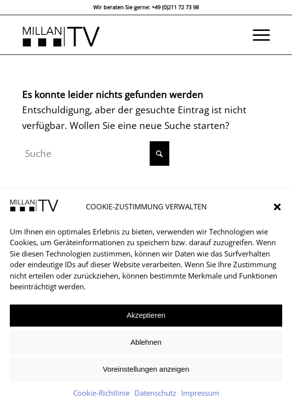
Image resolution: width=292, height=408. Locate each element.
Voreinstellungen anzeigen (146, 369)
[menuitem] (256, 34)
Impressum (200, 393)
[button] (277, 207)
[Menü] (256, 34)
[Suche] (95, 153)
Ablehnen (146, 342)
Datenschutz (155, 393)
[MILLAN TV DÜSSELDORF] (121, 34)
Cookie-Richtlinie (101, 393)
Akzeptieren (146, 315)
